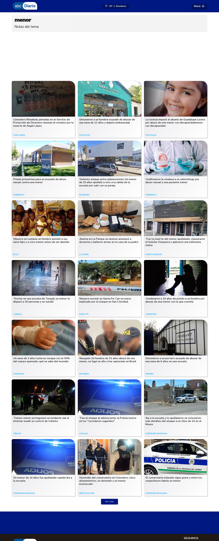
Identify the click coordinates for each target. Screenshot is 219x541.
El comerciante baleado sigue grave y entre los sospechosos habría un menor (173, 479)
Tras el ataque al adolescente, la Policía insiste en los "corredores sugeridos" (107, 420)
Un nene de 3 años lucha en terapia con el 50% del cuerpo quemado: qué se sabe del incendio (41, 360)
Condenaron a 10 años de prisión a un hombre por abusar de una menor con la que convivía (175, 300)
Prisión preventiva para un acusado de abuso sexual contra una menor (39, 181)
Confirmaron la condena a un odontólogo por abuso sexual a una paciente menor (172, 181)
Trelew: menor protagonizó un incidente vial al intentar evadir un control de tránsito (41, 420)
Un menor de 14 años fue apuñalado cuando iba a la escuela (42, 479)
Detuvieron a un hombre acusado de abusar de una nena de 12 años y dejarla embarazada (107, 121)
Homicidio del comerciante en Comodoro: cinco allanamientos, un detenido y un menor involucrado (107, 481)
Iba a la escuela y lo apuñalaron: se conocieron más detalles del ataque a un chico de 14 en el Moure (173, 421)
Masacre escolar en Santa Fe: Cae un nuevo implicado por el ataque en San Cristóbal (105, 300)
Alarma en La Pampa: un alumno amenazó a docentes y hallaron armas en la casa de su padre (108, 241)
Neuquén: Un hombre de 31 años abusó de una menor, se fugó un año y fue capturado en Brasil (107, 360)
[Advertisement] (109, 55)
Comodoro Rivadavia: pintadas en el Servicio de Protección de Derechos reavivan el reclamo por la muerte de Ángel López (43, 123)
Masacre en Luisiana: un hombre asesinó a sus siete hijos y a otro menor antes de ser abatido (41, 241)
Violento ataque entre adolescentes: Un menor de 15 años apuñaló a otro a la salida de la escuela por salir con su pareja (107, 182)
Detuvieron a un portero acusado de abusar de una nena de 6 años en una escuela (173, 360)
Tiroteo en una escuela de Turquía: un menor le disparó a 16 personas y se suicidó (41, 300)
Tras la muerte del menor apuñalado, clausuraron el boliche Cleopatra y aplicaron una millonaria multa (175, 242)
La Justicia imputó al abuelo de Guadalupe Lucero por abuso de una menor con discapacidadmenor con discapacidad (175, 123)
